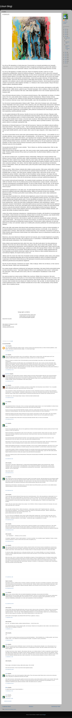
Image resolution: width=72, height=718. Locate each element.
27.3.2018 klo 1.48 (9, 576)
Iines (6, 385)
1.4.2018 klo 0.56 (8, 617)
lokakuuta (68, 37)
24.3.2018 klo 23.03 (9, 529)
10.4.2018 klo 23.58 (9, 669)
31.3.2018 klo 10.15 (9, 588)
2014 (66, 57)
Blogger (44, 714)
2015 (66, 55)
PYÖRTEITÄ (68, 49)
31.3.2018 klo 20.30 (9, 603)
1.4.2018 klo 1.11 (8, 628)
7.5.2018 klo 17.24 (9, 690)
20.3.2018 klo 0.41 (9, 490)
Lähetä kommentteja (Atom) (10, 709)
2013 (66, 59)
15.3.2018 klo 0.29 (9, 458)
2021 (66, 31)
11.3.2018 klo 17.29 (9, 369)
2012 (66, 61)
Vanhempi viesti (55, 706)
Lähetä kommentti (7, 701)
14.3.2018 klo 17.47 (9, 381)
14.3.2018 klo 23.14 (9, 419)
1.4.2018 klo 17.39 (9, 656)
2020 (66, 32)
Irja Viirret (7, 373)
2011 (66, 62)
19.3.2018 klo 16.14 (9, 472)
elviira (6, 345)
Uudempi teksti (6, 706)
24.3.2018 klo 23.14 (9, 541)
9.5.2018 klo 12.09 (9, 698)
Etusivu (31, 706)
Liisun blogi (6, 6)
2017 (66, 52)
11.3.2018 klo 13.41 (9, 350)
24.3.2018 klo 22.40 (9, 519)
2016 (66, 54)
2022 (66, 29)
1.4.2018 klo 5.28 (8, 640)
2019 (66, 34)
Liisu (6, 354)
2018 (66, 36)
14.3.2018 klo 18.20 (9, 397)
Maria (6, 687)
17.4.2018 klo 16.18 (9, 683)
